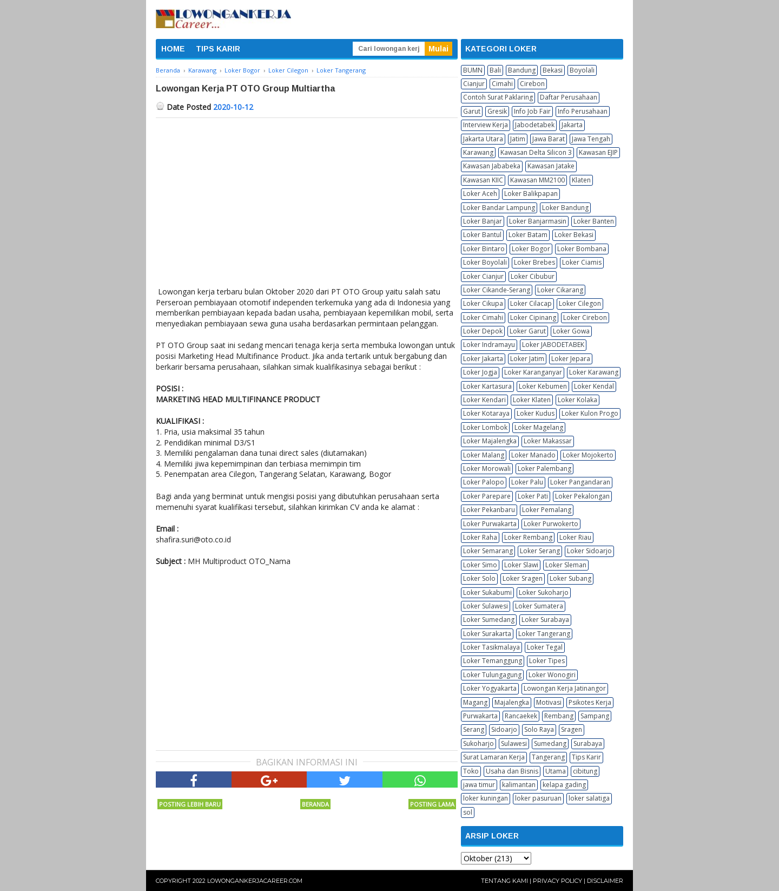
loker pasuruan (538, 798)
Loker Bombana (581, 248)
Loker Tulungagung (492, 674)
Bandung (522, 70)
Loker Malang (483, 455)
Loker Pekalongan (582, 496)
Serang (473, 729)
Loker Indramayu (489, 344)
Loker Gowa (571, 331)
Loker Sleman (565, 564)
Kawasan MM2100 (537, 180)
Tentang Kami (504, 881)
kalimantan (519, 784)
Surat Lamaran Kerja (494, 757)
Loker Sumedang (488, 619)
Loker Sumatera (539, 606)
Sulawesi (514, 743)
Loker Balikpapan (531, 193)
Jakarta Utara (483, 138)
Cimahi (502, 83)
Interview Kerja (485, 124)
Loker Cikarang (560, 289)
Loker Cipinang (533, 317)
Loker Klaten (532, 399)
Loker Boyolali (485, 262)
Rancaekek (521, 715)
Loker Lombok (485, 427)
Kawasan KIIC (483, 180)
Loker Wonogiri (552, 674)
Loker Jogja (480, 372)
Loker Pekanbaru (489, 509)
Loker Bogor (531, 248)
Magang (475, 702)
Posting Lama (432, 804)
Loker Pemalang (546, 509)
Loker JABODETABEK (553, 344)
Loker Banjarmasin (537, 221)
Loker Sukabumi (487, 592)
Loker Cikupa (483, 303)
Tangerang (548, 757)
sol (467, 812)
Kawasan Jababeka (491, 166)
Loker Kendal (594, 386)
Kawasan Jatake (551, 166)
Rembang (558, 715)
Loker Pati (533, 496)
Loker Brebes (534, 262)
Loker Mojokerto (588, 455)
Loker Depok (483, 331)
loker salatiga (589, 798)
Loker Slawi (521, 564)
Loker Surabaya (545, 619)
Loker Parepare (487, 496)
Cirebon (532, 83)
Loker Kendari (484, 399)
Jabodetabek (534, 124)
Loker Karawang (593, 372)
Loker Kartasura (487, 386)
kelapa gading (564, 784)
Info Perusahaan (583, 111)
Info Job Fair (532, 111)
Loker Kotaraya (486, 413)
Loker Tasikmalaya (491, 647)
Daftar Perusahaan (568, 97)
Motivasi (549, 702)
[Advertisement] (307, 199)
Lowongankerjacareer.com (254, 881)
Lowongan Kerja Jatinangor (565, 688)
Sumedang (550, 743)
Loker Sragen (523, 578)
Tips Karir (586, 757)
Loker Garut (528, 331)
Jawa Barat (548, 138)
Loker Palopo (483, 482)
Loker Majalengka (490, 440)
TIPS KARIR (218, 48)
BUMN (473, 70)
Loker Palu (527, 482)
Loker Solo (479, 578)
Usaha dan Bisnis (512, 771)
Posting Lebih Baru (190, 804)
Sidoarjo (504, 729)
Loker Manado (533, 455)
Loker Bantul (482, 234)
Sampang (594, 715)
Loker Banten (593, 221)
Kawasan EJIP (598, 152)
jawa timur (479, 784)
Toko (471, 771)
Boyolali (582, 70)
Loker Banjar (482, 221)
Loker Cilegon (580, 303)
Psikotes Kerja (590, 702)
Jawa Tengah (591, 138)
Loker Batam (528, 234)
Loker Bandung (565, 207)
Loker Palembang (544, 468)
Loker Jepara (570, 358)
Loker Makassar (548, 440)
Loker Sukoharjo (544, 592)
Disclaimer (605, 881)
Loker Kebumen (543, 386)
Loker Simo (480, 564)
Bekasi (553, 70)
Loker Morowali (487, 468)
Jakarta (572, 124)
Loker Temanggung (492, 660)
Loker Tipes (547, 660)
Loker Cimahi (483, 317)
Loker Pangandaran (580, 482)
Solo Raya (539, 729)
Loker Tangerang (544, 633)
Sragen (571, 729)
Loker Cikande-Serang (496, 289)
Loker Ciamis (582, 262)
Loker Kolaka (577, 399)
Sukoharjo (478, 743)
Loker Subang (570, 578)
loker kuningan (485, 798)
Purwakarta (480, 715)
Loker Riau (575, 537)
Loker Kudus (535, 413)
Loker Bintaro (484, 248)
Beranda (315, 804)
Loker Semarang (488, 550)
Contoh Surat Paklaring (498, 97)
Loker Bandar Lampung (499, 207)
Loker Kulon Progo (590, 413)
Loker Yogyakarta (490, 688)
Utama (555, 771)
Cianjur (474, 83)
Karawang (478, 152)
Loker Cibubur (532, 276)
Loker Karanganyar (533, 372)
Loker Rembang (528, 537)
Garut (471, 111)
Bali (495, 70)
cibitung (585, 771)
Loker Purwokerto (551, 523)
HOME (173, 48)
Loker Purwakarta (490, 523)
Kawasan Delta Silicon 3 (536, 152)
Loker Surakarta (487, 633)
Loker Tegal (545, 647)
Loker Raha (480, 537)
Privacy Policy (557, 881)
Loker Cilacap (531, 303)
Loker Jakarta (483, 358)
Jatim (517, 138)
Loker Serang (540, 550)
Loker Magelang (538, 427)
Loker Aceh (480, 193)
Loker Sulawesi (485, 606)
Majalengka (511, 702)
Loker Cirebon (585, 317)
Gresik (497, 111)
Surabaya (587, 743)
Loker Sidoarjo (589, 550)
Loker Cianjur (483, 276)
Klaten (581, 180)
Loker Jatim (527, 358)
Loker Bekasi (573, 234)
